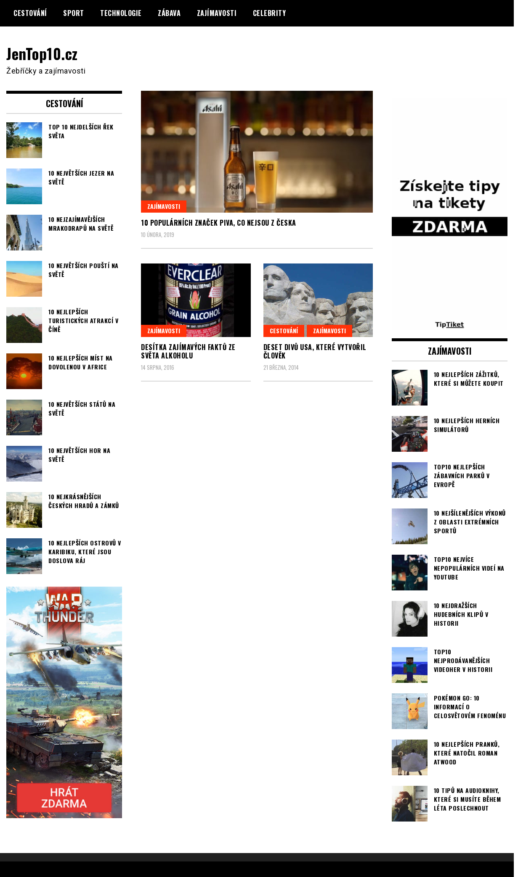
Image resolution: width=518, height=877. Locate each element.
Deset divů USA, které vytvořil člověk (315, 351)
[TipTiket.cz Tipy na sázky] (449, 324)
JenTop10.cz (42, 53)
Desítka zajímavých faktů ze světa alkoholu (188, 351)
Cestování (30, 13)
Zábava (169, 13)
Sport (73, 13)
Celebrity (269, 13)
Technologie (121, 13)
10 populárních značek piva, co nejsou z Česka (218, 223)
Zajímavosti (217, 13)
